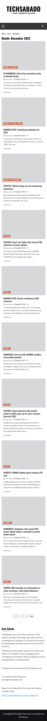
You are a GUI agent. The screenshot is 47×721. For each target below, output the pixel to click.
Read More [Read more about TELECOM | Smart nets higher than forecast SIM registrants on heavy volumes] (7, 261)
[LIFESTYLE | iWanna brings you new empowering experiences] (23, 168)
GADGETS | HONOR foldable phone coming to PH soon (23, 474)
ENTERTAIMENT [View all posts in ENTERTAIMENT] (16, 180)
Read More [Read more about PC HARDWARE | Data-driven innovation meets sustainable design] (7, 92)
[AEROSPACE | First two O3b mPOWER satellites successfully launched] (23, 336)
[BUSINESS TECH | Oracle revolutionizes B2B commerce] (23, 280)
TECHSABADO (24, 8)
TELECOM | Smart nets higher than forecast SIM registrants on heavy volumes (23, 243)
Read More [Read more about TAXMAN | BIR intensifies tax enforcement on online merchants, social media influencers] (7, 607)
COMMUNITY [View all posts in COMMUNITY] (7, 523)
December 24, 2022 (20, 538)
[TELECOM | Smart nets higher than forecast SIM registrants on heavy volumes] (23, 224)
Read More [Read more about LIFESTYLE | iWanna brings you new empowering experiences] (7, 205)
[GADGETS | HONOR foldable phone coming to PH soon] (23, 454)
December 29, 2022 (20, 192)
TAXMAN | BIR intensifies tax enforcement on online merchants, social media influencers (22, 589)
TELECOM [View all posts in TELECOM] (6, 236)
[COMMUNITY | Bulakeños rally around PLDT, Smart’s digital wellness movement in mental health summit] (23, 511)
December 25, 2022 (20, 479)
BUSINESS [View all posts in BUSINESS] (7, 67)
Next (31, 616)
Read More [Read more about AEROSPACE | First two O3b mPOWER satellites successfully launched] (7, 373)
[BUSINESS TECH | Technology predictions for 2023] (23, 111)
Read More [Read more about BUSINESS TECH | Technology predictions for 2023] (7, 149)
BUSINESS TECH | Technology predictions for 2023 (22, 131)
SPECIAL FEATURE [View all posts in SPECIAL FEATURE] (17, 123)
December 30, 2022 (20, 79)
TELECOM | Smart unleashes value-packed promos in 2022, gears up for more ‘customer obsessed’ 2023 (22, 413)
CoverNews (36, 714)
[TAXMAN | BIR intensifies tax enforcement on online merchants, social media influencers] (23, 570)
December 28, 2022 (20, 304)
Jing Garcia (9, 79)
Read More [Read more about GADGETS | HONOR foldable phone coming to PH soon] (7, 491)
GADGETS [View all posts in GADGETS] (14, 67)
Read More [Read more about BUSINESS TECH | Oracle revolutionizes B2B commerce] (7, 317)
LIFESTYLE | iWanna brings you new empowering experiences (23, 187)
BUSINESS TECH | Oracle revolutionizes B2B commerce (21, 300)
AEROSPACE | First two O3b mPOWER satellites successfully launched (22, 356)
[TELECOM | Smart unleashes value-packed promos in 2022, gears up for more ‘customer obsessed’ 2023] (23, 393)
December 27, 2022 (20, 360)
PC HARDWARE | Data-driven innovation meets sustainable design (22, 75)
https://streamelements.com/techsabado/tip (20, 695)
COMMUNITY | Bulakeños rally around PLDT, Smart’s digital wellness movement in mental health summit (22, 531)
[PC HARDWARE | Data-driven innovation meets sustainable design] (23, 55)
